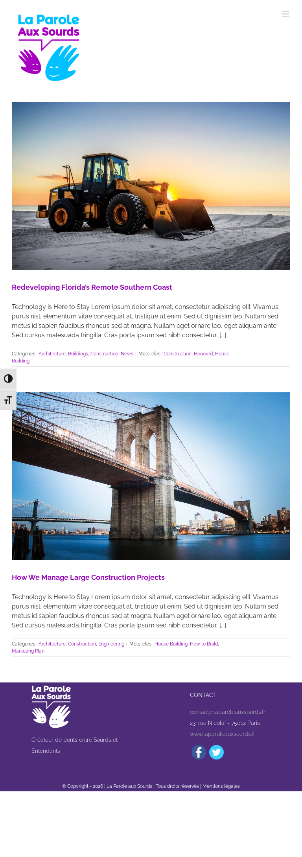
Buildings (78, 354)
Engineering (111, 644)
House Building (171, 644)
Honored (203, 354)
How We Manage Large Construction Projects (88, 577)
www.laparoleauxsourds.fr (222, 734)
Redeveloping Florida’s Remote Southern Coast (92, 287)
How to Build (204, 644)
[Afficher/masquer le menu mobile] (286, 14)
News (127, 354)
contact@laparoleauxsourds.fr (227, 712)
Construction (104, 354)
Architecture (52, 354)
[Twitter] (216, 752)
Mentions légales (221, 786)
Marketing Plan (28, 651)
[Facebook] (199, 752)
